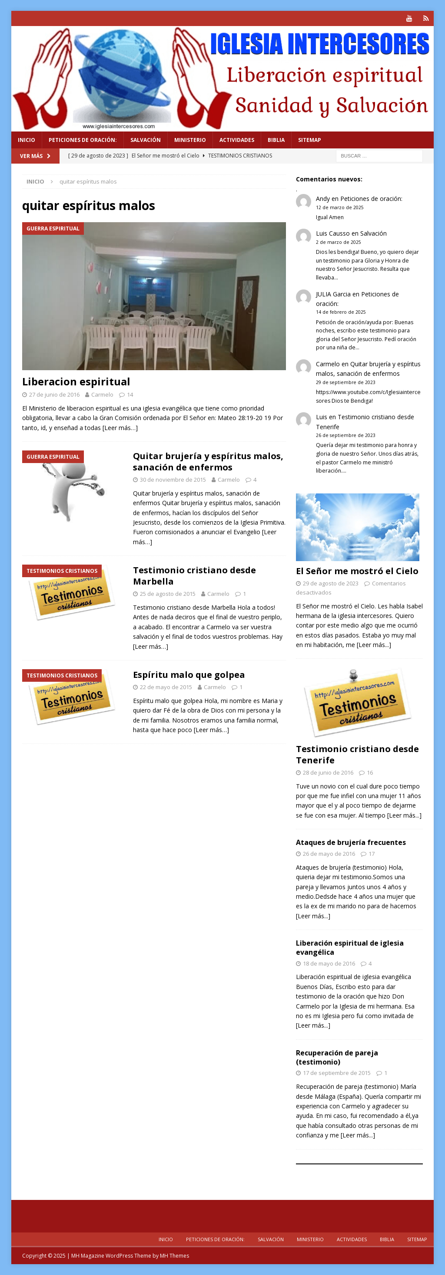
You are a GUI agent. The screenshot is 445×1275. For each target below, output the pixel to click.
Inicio (26, 140)
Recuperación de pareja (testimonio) (337, 1057)
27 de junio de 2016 (54, 394)
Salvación (145, 140)
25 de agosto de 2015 (168, 594)
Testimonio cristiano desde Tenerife (357, 754)
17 (372, 854)
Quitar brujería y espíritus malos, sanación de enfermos (208, 461)
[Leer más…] (120, 428)
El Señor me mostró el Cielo (357, 571)
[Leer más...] (374, 645)
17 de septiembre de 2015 (337, 1073)
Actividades (236, 140)
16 (370, 772)
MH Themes (174, 1255)
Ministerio (190, 140)
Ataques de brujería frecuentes (351, 842)
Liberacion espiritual (76, 381)
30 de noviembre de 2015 (173, 479)
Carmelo (102, 394)
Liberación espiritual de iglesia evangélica (350, 947)
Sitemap (309, 140)
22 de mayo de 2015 (166, 687)
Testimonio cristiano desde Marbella (194, 575)
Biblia (276, 140)
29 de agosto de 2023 (331, 583)
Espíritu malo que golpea (189, 674)
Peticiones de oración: (83, 140)
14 (130, 394)
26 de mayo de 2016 (329, 854)
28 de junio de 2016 (328, 772)
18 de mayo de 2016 (329, 963)
